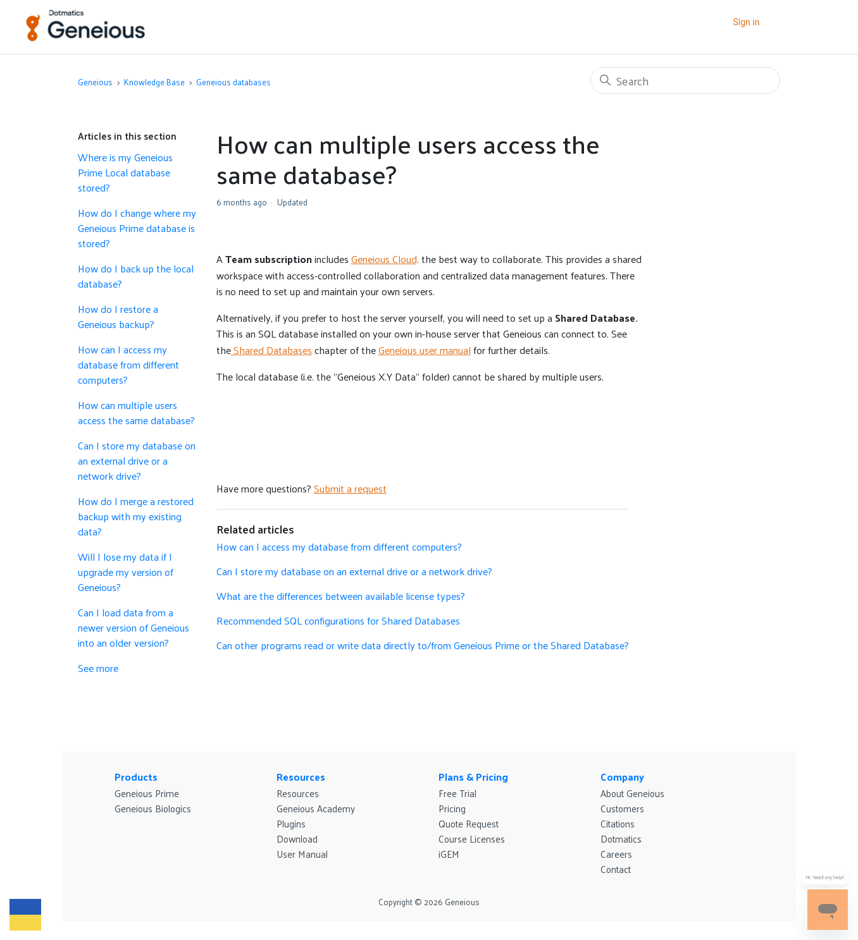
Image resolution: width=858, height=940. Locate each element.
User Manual (302, 853)
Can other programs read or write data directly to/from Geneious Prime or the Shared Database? (422, 645)
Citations (617, 823)
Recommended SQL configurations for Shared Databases (338, 620)
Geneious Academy (316, 808)
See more (98, 668)
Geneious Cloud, (385, 259)
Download (297, 838)
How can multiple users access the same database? (136, 413)
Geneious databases (233, 82)
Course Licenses (471, 838)
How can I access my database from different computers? (128, 365)
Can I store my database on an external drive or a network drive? (137, 461)
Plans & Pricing (473, 776)
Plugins (291, 823)
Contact (615, 868)
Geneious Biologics (153, 808)
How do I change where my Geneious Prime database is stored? (137, 228)
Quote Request (468, 823)
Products (136, 776)
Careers (616, 853)
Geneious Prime (147, 793)
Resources (301, 776)
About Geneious (632, 793)
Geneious (95, 82)
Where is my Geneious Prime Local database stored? (125, 172)
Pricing (452, 808)
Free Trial (457, 793)
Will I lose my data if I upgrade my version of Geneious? (125, 572)
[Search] (685, 80)
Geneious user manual (424, 350)
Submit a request (350, 488)
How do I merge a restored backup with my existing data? (136, 516)
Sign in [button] (746, 22)
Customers (622, 808)
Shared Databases (271, 350)
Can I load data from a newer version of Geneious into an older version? (133, 627)
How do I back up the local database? (136, 276)
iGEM (448, 853)
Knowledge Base (154, 82)
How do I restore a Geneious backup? (118, 317)
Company (622, 776)
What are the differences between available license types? (340, 596)
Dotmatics (621, 838)
